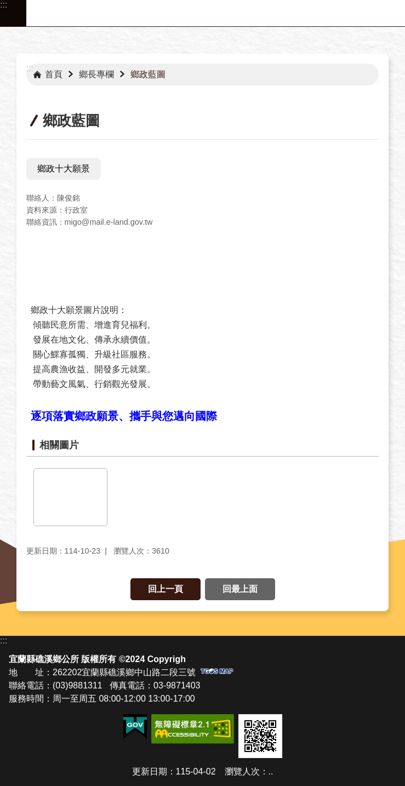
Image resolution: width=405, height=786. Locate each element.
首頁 (53, 74)
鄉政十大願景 (63, 168)
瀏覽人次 (242, 771)
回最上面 (240, 589)
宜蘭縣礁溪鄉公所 (215, 13)
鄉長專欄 (96, 74)
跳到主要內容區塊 (5, 5)
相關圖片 (59, 445)
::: (3, 4)
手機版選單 (13, 13)
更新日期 (149, 771)
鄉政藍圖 (148, 74)
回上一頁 (165, 589)
